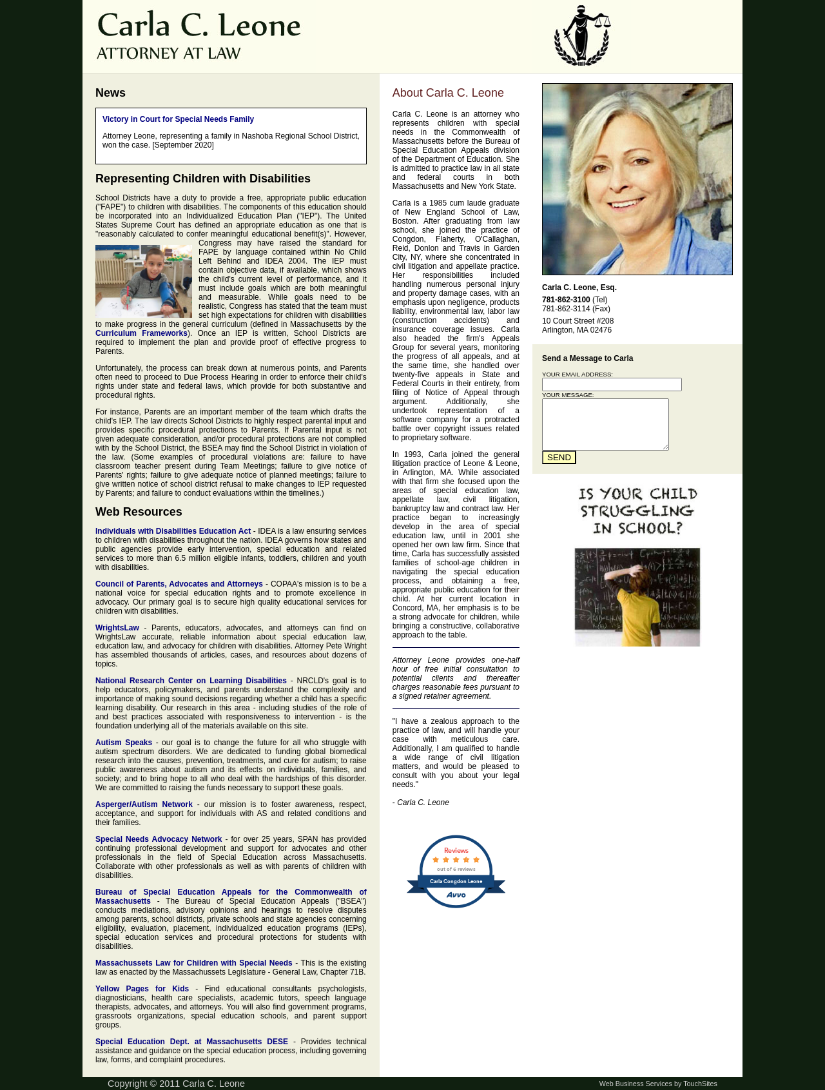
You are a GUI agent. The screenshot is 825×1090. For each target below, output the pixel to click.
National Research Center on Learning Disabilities (191, 680)
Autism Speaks (123, 742)
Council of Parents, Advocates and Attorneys (179, 584)
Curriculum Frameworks (141, 333)
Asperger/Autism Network (144, 804)
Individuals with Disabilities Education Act (173, 531)
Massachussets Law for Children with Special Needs (194, 963)
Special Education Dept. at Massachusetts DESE (191, 1041)
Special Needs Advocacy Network (158, 839)
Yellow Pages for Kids (142, 988)
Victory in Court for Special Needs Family (178, 119)
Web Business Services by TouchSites (658, 1083)
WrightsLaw (117, 627)
